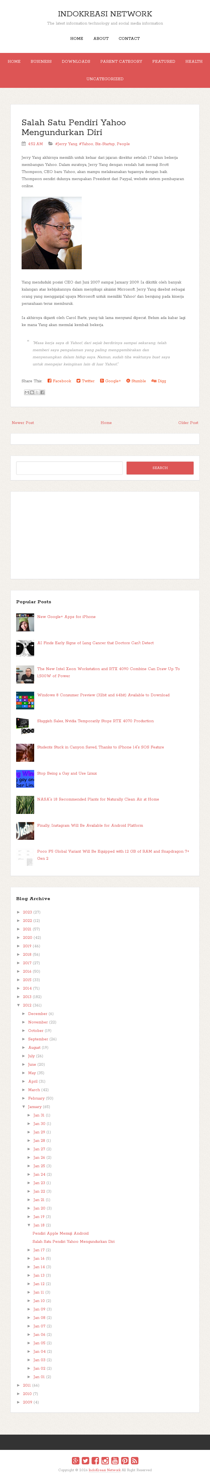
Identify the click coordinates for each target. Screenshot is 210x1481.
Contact (129, 38)
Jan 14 (39, 1267)
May (32, 1073)
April (32, 1081)
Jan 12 (39, 1284)
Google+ (110, 381)
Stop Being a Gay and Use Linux (67, 773)
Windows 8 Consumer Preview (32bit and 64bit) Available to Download (103, 695)
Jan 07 (39, 1326)
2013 (27, 997)
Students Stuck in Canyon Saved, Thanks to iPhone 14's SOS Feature (100, 747)
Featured (163, 61)
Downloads (76, 61)
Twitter (86, 381)
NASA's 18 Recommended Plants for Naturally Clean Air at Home (98, 799)
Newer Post (23, 422)
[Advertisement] (105, 535)
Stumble (136, 381)
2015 (27, 980)
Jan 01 (39, 1377)
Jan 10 (39, 1300)
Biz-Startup (105, 144)
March (34, 1090)
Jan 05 (39, 1343)
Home (76, 38)
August (34, 1047)
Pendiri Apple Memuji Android (61, 1233)
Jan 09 (39, 1309)
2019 (27, 946)
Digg (158, 381)
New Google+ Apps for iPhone (66, 616)
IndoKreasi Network (105, 14)
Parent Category (121, 61)
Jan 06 (39, 1334)
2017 (27, 963)
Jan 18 (39, 1225)
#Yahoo (86, 144)
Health (194, 61)
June (32, 1064)
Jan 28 (39, 1140)
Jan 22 (39, 1191)
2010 (27, 1394)
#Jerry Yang (66, 144)
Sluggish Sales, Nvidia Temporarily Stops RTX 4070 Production (95, 721)
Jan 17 (39, 1250)
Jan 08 (39, 1317)
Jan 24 (39, 1174)
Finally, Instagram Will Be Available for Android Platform (90, 825)
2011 (27, 1385)
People (123, 144)
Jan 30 (39, 1123)
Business (41, 61)
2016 (27, 971)
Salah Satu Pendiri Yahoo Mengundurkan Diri (74, 127)
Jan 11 (39, 1292)
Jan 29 (39, 1132)
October (35, 1030)
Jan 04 (40, 1351)
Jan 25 (39, 1166)
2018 (27, 954)
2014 (27, 988)
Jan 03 (39, 1360)
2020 (27, 937)
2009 (27, 1402)
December (37, 1013)
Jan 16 (39, 1258)
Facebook (59, 381)
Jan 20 (39, 1208)
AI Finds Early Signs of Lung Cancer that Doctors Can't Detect (95, 643)
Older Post (188, 422)
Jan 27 (39, 1149)
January (35, 1106)
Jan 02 (39, 1368)
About (101, 38)
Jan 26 (39, 1157)
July (31, 1056)
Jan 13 (39, 1275)
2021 (27, 929)
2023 (27, 912)
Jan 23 (39, 1183)
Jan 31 (39, 1115)
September (38, 1039)
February (36, 1098)
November (38, 1022)
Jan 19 (39, 1216)
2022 (27, 920)
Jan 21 (39, 1200)
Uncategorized (105, 79)
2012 (27, 1005)
